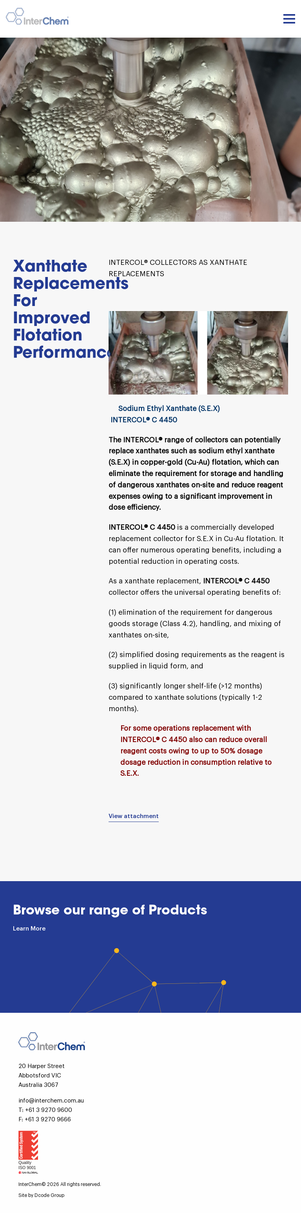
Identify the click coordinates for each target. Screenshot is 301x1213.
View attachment (134, 816)
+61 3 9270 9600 (48, 1110)
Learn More (29, 929)
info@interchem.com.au (51, 1101)
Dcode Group (49, 1195)
